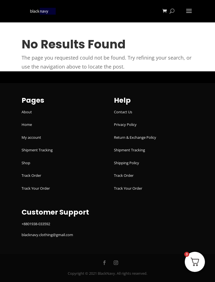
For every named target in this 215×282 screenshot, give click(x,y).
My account (31, 137)
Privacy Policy (125, 124)
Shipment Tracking (37, 149)
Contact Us (123, 111)
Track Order (31, 175)
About (27, 111)
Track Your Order (36, 188)
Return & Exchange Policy (135, 137)
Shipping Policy (126, 162)
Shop (26, 162)
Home (27, 124)
